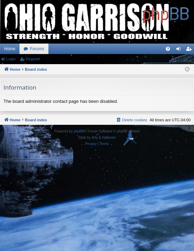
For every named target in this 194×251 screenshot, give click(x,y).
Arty (95, 137)
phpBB (79, 131)
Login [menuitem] (180, 50)
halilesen (109, 137)
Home (9, 48)
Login (11, 59)
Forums (37, 48)
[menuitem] (168, 49)
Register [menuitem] (190, 50)
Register (33, 59)
